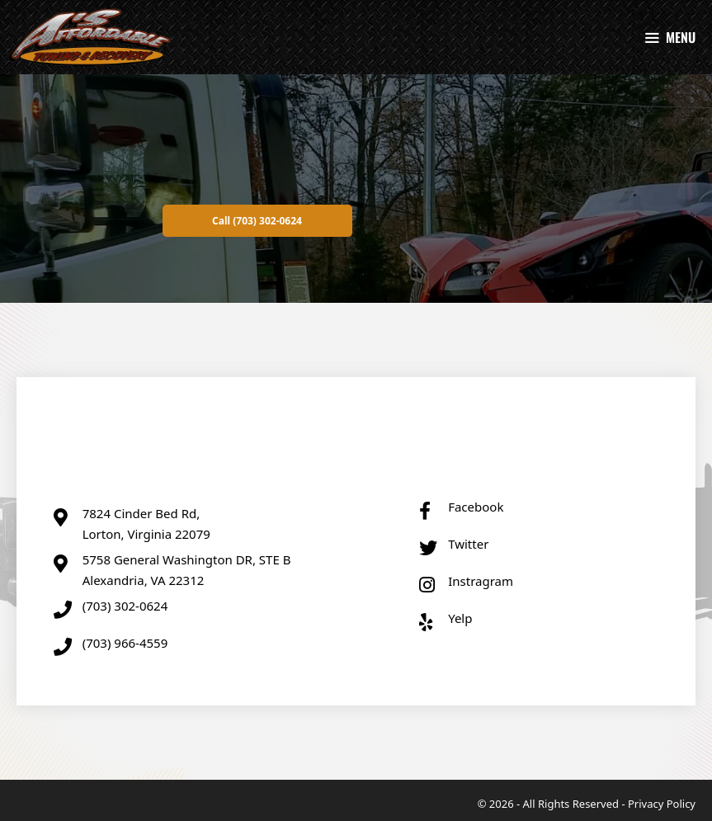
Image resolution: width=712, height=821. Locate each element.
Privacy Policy (661, 803)
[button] (257, 221)
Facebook (475, 506)
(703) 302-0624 (125, 605)
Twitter (468, 544)
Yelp (460, 618)
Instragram (480, 581)
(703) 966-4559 (125, 643)
